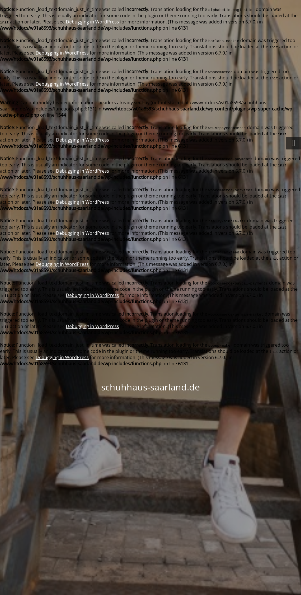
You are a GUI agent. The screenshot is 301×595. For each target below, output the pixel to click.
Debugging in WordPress (92, 22)
